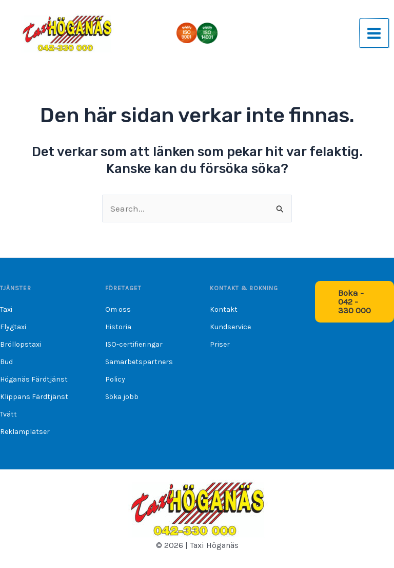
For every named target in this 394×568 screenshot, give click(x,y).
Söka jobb (122, 396)
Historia (118, 327)
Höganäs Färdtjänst (34, 379)
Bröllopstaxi (20, 344)
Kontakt (224, 309)
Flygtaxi (13, 327)
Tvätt (8, 414)
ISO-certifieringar (134, 344)
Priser (220, 344)
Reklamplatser (25, 431)
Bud (6, 361)
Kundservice (230, 327)
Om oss (118, 309)
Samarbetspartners (139, 361)
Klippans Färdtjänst (34, 396)
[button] (355, 302)
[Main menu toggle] (374, 33)
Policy (115, 379)
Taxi (6, 309)
